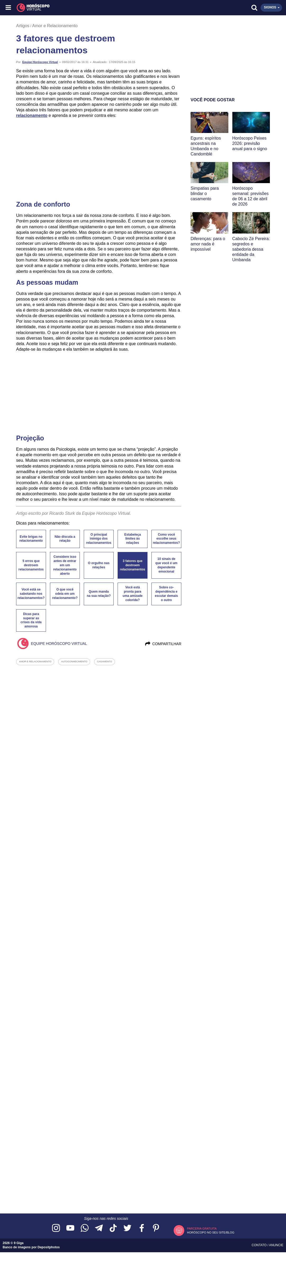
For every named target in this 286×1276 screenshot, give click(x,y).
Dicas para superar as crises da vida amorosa (31, 620)
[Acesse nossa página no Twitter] (127, 1228)
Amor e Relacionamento (55, 25)
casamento (104, 661)
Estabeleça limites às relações (132, 539)
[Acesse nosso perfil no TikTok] (113, 1228)
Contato (259, 1245)
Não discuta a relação (64, 539)
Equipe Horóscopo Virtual (40, 62)
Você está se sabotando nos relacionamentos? (31, 594)
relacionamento (31, 115)
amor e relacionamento (35, 661)
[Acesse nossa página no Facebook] (141, 1228)
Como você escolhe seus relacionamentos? (166, 539)
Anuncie (276, 1245)
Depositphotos (49, 1247)
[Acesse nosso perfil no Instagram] (56, 1228)
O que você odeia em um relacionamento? (64, 594)
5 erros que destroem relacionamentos (31, 565)
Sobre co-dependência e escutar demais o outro (166, 593)
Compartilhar (163, 644)
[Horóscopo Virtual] (76, 7)
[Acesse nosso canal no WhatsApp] (84, 1228)
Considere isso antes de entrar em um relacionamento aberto (65, 565)
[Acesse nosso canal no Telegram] (98, 1228)
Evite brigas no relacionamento (31, 539)
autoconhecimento (74, 661)
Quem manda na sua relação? (99, 594)
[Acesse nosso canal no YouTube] (70, 1228)
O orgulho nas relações (98, 565)
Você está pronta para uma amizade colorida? (132, 593)
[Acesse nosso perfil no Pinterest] (155, 1228)
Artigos (22, 25)
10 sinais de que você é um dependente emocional (166, 565)
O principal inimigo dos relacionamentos (98, 539)
